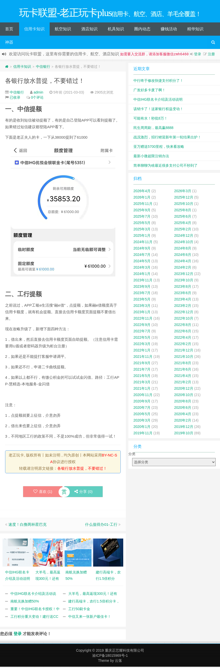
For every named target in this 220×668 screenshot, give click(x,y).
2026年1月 (141, 199)
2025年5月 (141, 224)
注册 (211, 55)
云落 (118, 662)
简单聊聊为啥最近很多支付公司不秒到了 (165, 167)
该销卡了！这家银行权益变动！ (158, 110)
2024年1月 (141, 275)
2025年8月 (182, 211)
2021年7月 (141, 371)
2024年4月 (182, 262)
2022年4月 (182, 339)
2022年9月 (141, 326)
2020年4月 (182, 415)
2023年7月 (141, 294)
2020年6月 (182, 409)
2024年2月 (182, 269)
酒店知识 (89, 30)
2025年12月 (183, 199)
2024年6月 (182, 256)
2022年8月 (182, 326)
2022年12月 (183, 313)
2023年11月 (143, 281)
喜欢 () (42, 493)
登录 (197, 55)
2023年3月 (141, 307)
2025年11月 (143, 205)
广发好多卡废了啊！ (149, 91)
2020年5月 (141, 415)
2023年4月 (182, 300)
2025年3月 (141, 230)
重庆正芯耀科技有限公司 (124, 652)
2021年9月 (141, 364)
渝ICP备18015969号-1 (110, 657)
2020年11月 (143, 396)
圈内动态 (142, 30)
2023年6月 (182, 294)
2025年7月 (141, 218)
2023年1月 (141, 313)
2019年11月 (143, 434)
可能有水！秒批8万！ (150, 119)
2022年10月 (183, 320)
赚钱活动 (169, 30)
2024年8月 (182, 249)
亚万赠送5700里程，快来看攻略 (158, 148)
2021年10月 (183, 358)
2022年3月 (141, 345)
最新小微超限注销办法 (151, 157)
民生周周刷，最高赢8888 (153, 129)
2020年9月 (141, 402)
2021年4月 (182, 377)
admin (38, 93)
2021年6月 (182, 371)
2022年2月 (182, 345)
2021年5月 (141, 377)
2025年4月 (182, 224)
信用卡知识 (34, 30)
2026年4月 (141, 192)
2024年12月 (183, 237)
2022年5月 (141, 339)
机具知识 (116, 30)
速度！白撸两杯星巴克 (27, 525)
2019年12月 (183, 428)
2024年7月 (141, 256)
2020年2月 (182, 422)
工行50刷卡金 (79, 610)
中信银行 (43, 68)
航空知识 (63, 30)
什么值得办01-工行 (101, 525)
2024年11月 (143, 243)
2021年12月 (183, 351)
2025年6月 (182, 218)
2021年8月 (182, 364)
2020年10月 (183, 396)
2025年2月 (182, 230)
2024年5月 (141, 262)
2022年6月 (182, 332)
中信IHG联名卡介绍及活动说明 (158, 101)
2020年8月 (182, 402)
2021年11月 (143, 358)
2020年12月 (183, 390)
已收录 (15, 99)
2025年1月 (141, 237)
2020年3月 (141, 422)
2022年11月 (143, 320)
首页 (9, 30)
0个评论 (37, 99)
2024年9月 (141, 249)
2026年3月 (182, 192)
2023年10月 (183, 281)
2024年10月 (183, 243)
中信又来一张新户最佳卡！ (89, 618)
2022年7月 (141, 332)
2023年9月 (141, 288)
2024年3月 (141, 269)
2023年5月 (141, 300)
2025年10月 (183, 205)
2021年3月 (141, 383)
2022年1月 (141, 351)
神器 (9, 43)
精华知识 (195, 30)
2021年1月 (141, 390)
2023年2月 (182, 307)
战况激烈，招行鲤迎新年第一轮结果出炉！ (167, 138)
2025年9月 (141, 211)
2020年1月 (141, 428)
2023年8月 (182, 288)
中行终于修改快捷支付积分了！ (158, 82)
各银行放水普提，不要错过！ (45, 81)
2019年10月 (183, 434)
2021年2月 (182, 383)
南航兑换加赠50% (24, 602)
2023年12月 (183, 275)
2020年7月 (141, 409)
